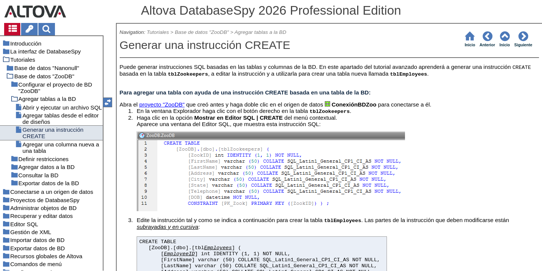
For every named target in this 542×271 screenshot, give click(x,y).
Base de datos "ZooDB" (201, 32)
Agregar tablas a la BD (260, 32)
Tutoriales (158, 32)
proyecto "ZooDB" (162, 104)
